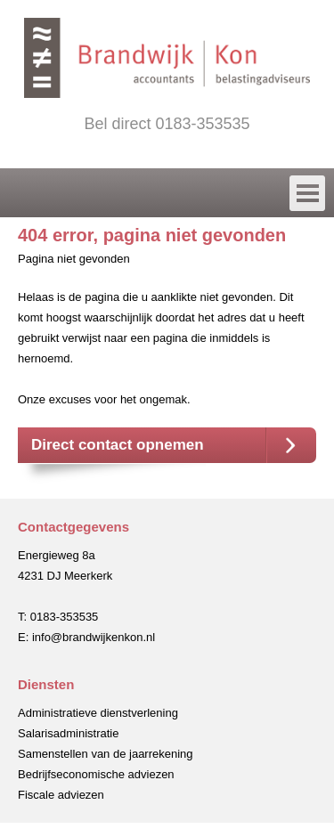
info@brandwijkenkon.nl (93, 637)
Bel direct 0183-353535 (166, 124)
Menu (162, 191)
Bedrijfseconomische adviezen (96, 774)
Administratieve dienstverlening (98, 712)
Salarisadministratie (68, 733)
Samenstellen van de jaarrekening (105, 753)
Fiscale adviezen (61, 794)
